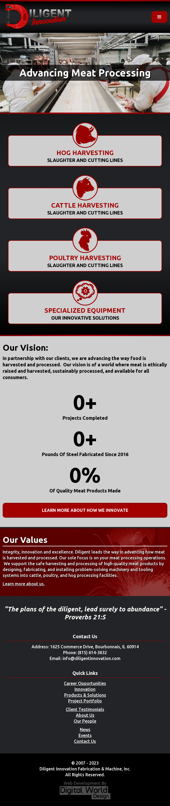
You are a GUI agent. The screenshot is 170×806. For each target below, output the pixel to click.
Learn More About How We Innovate (85, 510)
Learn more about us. (24, 583)
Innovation (85, 689)
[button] (159, 17)
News (85, 729)
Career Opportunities (85, 683)
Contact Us (85, 741)
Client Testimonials (85, 709)
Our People (85, 721)
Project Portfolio (85, 700)
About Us (85, 715)
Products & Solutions (85, 695)
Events (85, 735)
